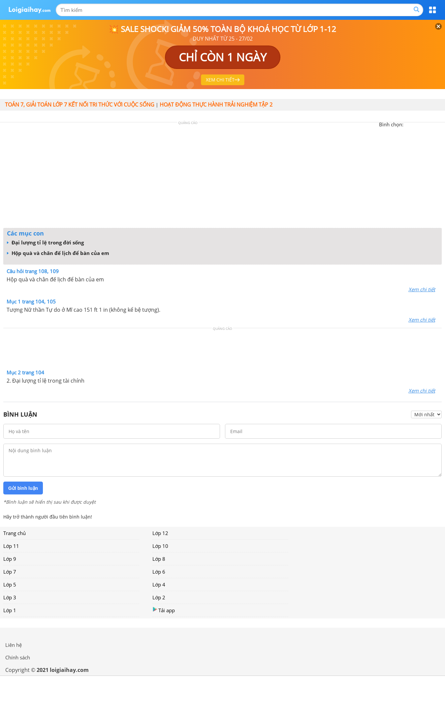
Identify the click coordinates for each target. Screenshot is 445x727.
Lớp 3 (9, 597)
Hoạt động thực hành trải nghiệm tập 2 (216, 104)
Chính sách (17, 657)
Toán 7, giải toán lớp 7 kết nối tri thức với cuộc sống (79, 104)
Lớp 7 (9, 571)
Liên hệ (13, 645)
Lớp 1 (9, 610)
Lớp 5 (9, 584)
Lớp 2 (158, 597)
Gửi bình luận (23, 488)
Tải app (163, 610)
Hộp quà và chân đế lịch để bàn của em (58, 253)
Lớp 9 (9, 558)
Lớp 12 (160, 533)
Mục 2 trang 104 (25, 372)
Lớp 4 (158, 584)
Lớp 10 (160, 546)
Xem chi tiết (421, 289)
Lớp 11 (11, 546)
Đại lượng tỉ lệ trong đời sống (45, 242)
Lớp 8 (158, 558)
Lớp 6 (158, 571)
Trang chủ (14, 533)
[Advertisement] (222, 177)
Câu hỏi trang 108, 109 (33, 271)
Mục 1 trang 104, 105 (31, 301)
